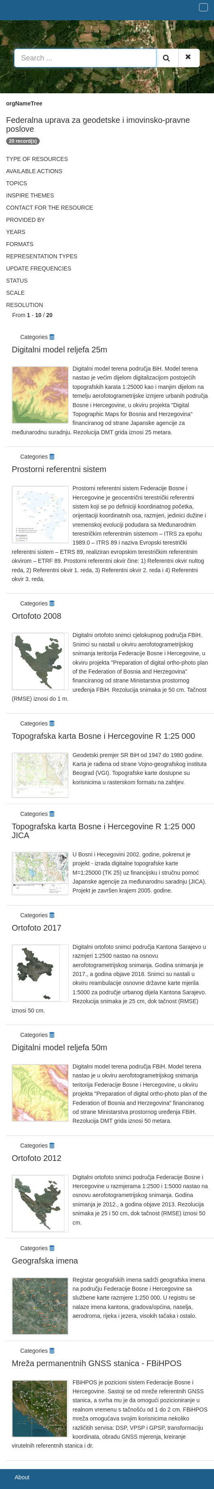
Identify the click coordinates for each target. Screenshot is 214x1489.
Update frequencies (38, 268)
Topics (16, 183)
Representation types (41, 256)
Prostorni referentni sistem (59, 469)
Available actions (34, 171)
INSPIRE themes (30, 195)
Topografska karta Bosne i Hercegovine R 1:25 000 (103, 736)
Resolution (24, 305)
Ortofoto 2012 (36, 1158)
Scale (15, 293)
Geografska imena (45, 1260)
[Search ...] (85, 58)
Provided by (25, 220)
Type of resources (37, 159)
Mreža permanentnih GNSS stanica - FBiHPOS (97, 1363)
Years (15, 232)
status (17, 280)
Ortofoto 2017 (36, 927)
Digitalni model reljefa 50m (59, 1047)
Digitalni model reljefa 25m (59, 349)
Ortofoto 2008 (36, 615)
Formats (19, 244)
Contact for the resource (49, 207)
